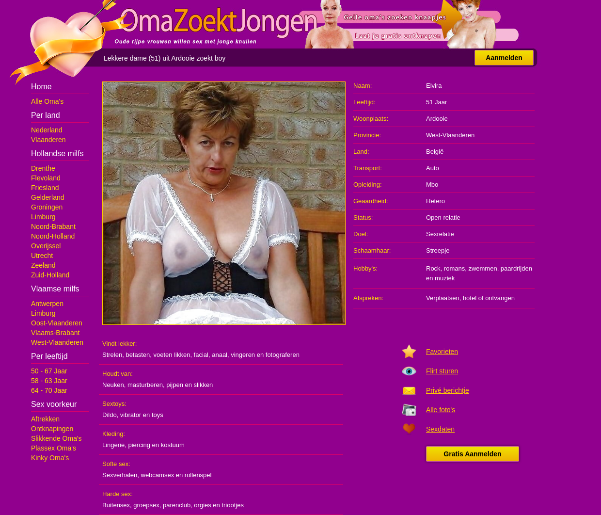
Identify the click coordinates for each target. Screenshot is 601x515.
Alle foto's (440, 410)
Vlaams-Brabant (55, 333)
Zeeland (43, 265)
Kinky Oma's (50, 458)
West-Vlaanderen (57, 342)
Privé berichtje (447, 390)
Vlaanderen (48, 140)
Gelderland (47, 197)
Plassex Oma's (53, 448)
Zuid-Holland (50, 275)
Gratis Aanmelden (472, 454)
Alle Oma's (47, 101)
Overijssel (46, 246)
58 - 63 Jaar (49, 381)
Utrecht (42, 255)
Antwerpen (47, 303)
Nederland (47, 130)
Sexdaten (440, 429)
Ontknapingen (52, 429)
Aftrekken (45, 419)
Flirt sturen (442, 371)
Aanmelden (504, 58)
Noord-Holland (53, 236)
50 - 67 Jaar (49, 371)
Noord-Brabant (53, 226)
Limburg (43, 217)
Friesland (45, 188)
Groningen (47, 207)
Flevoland (46, 178)
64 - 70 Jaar (49, 390)
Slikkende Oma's (56, 438)
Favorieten (442, 351)
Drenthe (43, 168)
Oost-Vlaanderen (56, 323)
